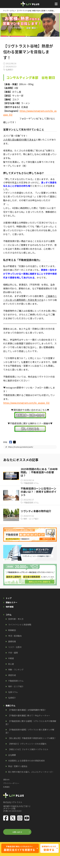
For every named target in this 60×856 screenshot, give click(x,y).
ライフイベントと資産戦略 (19, 624)
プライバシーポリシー (11, 783)
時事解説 (12, 630)
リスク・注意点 (15, 647)
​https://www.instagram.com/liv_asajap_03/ (26, 402)
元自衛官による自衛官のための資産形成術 (26, 760)
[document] (30, 213)
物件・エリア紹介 (16, 686)
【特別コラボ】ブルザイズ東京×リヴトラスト (28, 749)
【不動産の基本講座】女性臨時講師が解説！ (27, 709)
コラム (12, 10)
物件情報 (9, 606)
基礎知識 (12, 641)
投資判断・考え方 (16, 619)
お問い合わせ (17, 832)
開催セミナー (11, 602)
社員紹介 (12, 697)
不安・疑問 (13, 652)
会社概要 (12, 755)
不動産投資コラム (16, 680)
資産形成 (12, 675)
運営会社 (6, 779)
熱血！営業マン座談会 (17, 766)
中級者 (11, 658)
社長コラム (13, 692)
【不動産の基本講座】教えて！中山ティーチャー (29, 715)
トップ (5, 10)
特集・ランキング (16, 669)
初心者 (11, 663)
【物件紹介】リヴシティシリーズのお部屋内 (27, 743)
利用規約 (6, 787)
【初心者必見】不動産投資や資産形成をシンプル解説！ (32, 738)
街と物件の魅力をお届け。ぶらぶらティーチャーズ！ (31, 771)
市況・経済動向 (15, 635)
